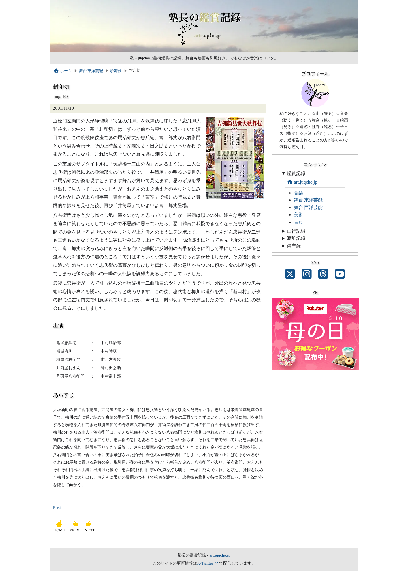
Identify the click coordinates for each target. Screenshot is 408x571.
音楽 (298, 192)
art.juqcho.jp (302, 182)
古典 (298, 222)
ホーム (63, 70)
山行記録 (296, 231)
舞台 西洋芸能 (308, 207)
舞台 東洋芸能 (91, 70)
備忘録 (294, 245)
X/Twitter (205, 563)
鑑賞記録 (296, 173)
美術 (298, 214)
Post (57, 507)
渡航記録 (296, 238)
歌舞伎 (116, 70)
